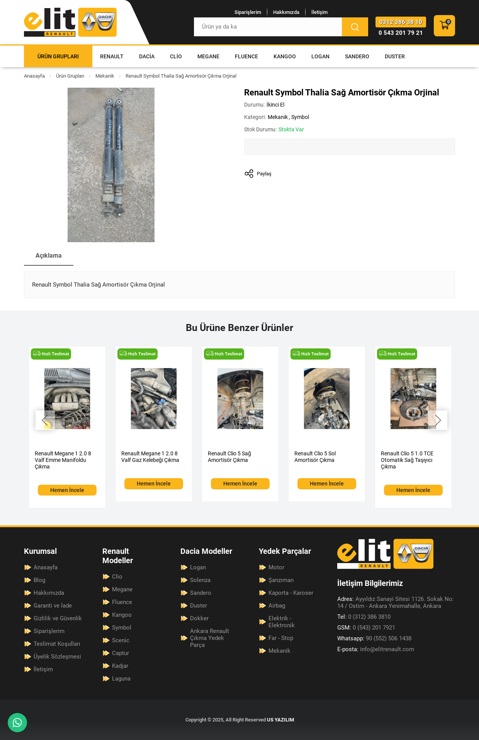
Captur (120, 653)
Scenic (120, 640)
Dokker (199, 618)
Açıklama (49, 255)
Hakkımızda (286, 12)
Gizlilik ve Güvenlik (58, 618)
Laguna (121, 678)
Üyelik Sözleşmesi (57, 656)
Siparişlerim (247, 12)
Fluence (246, 56)
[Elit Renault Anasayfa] (70, 22)
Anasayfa (34, 76)
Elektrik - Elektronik (281, 622)
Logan (320, 56)
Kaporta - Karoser (290, 592)
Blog (39, 580)
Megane (208, 56)
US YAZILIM (280, 720)
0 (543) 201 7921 (366, 627)
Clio (176, 56)
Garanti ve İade (53, 605)
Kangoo (284, 56)
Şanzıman (281, 580)
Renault (112, 56)
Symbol (300, 117)
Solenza (200, 580)
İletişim (319, 12)
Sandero (357, 56)
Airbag (276, 605)
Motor (276, 567)
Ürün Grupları (58, 56)
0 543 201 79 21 (401, 32)
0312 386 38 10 (400, 22)
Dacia (147, 56)
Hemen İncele (67, 490)
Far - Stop (280, 638)
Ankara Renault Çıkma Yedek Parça (209, 638)
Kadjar (120, 665)
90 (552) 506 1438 (374, 638)
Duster (395, 56)
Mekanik (104, 76)
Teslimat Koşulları (57, 643)
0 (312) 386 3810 (364, 616)
